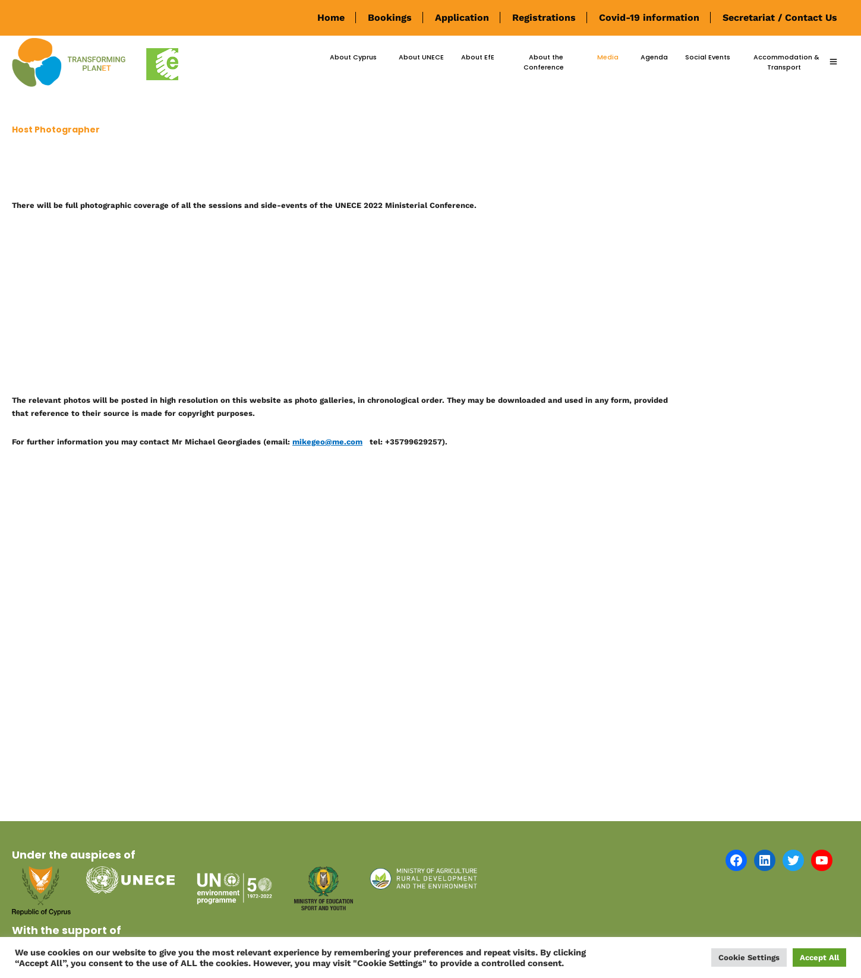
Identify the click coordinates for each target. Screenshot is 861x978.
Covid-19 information (649, 17)
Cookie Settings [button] (749, 957)
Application (462, 17)
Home (331, 17)
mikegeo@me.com (327, 441)
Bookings (390, 17)
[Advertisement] (347, 305)
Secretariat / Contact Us (780, 17)
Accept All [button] (819, 957)
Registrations (544, 17)
